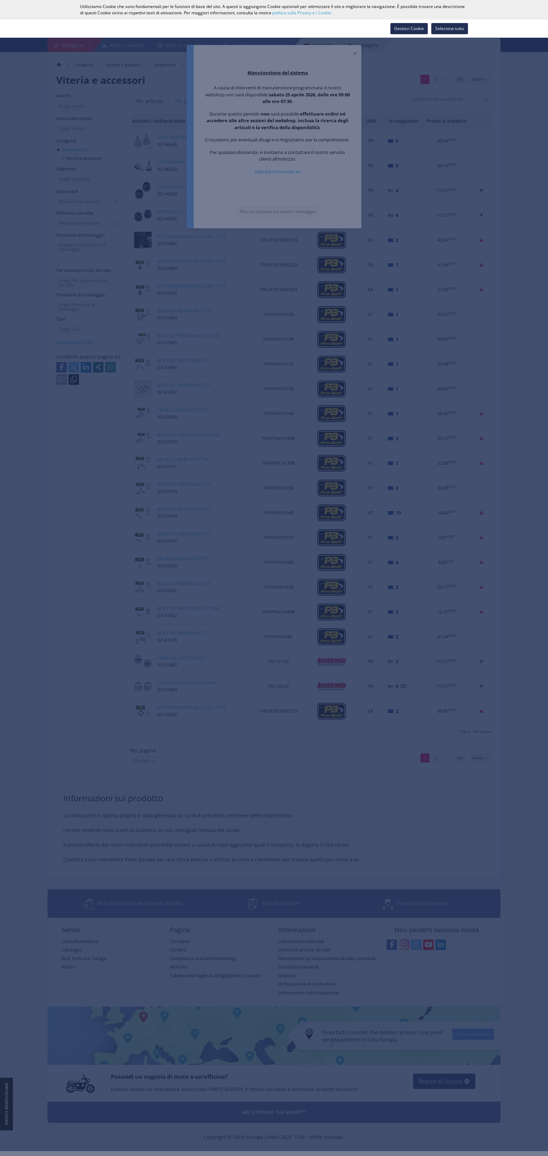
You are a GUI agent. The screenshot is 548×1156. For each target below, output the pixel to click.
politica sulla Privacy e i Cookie (301, 13)
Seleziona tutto (449, 28)
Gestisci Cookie (409, 28)
